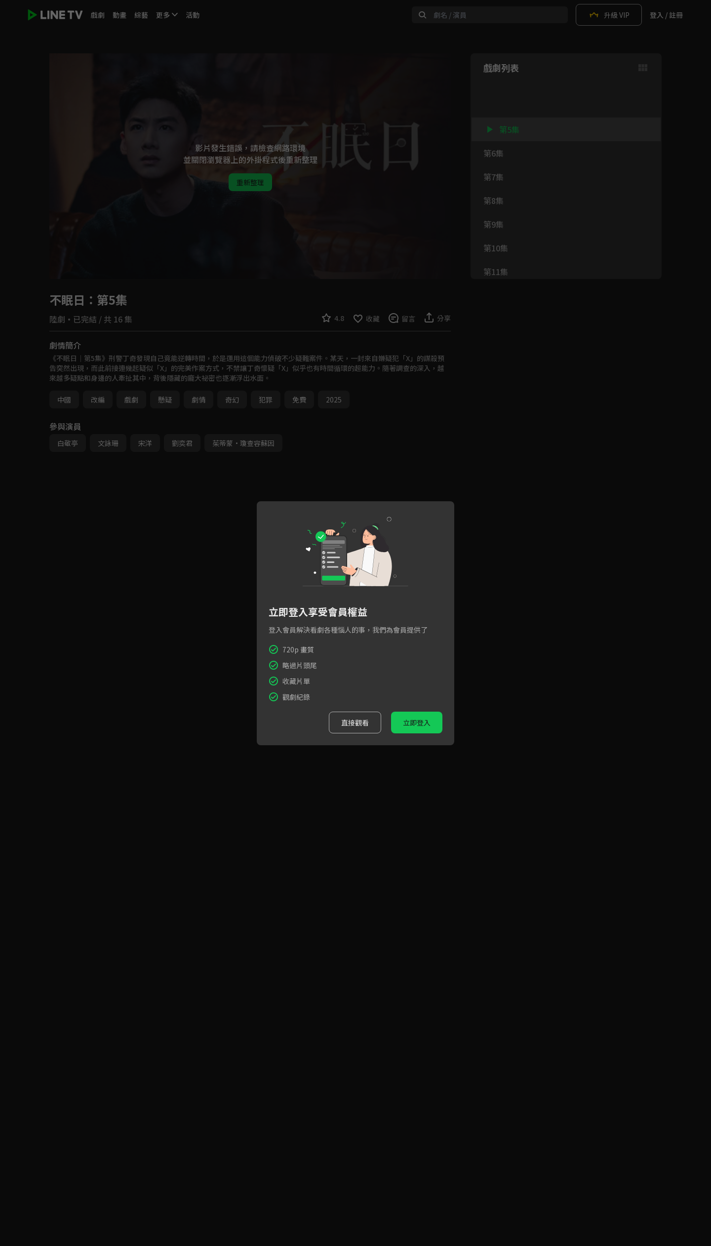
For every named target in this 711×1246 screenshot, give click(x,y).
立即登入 (417, 722)
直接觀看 (355, 722)
